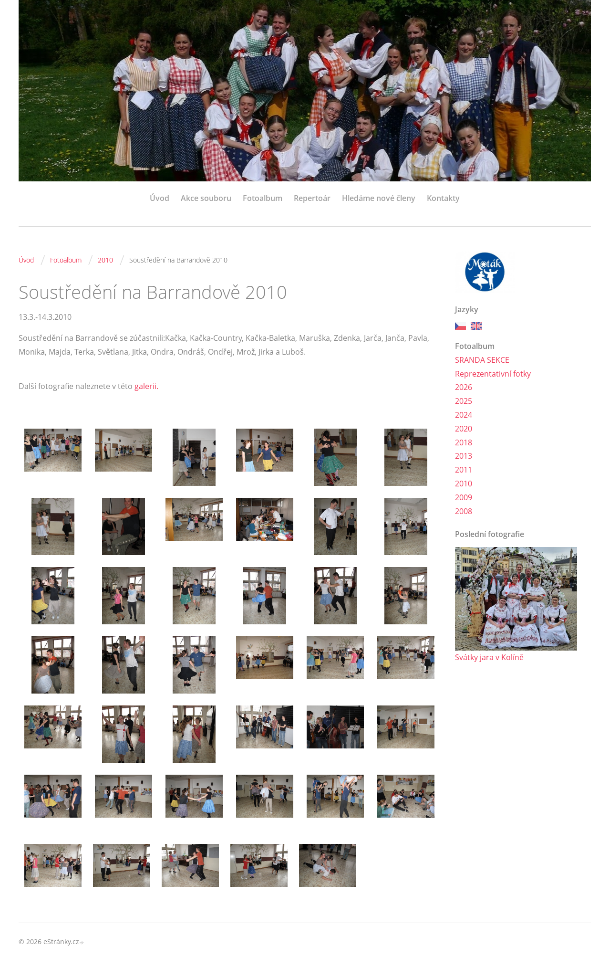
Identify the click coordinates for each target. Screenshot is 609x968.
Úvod (159, 198)
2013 (463, 456)
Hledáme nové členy (378, 198)
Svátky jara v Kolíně (489, 657)
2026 (463, 387)
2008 (463, 511)
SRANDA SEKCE (482, 360)
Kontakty (443, 198)
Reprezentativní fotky (493, 373)
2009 (463, 497)
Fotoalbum (262, 198)
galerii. (146, 386)
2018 (463, 442)
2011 (463, 469)
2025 (463, 401)
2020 (463, 428)
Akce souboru (206, 198)
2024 (463, 415)
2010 (105, 259)
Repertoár (312, 198)
